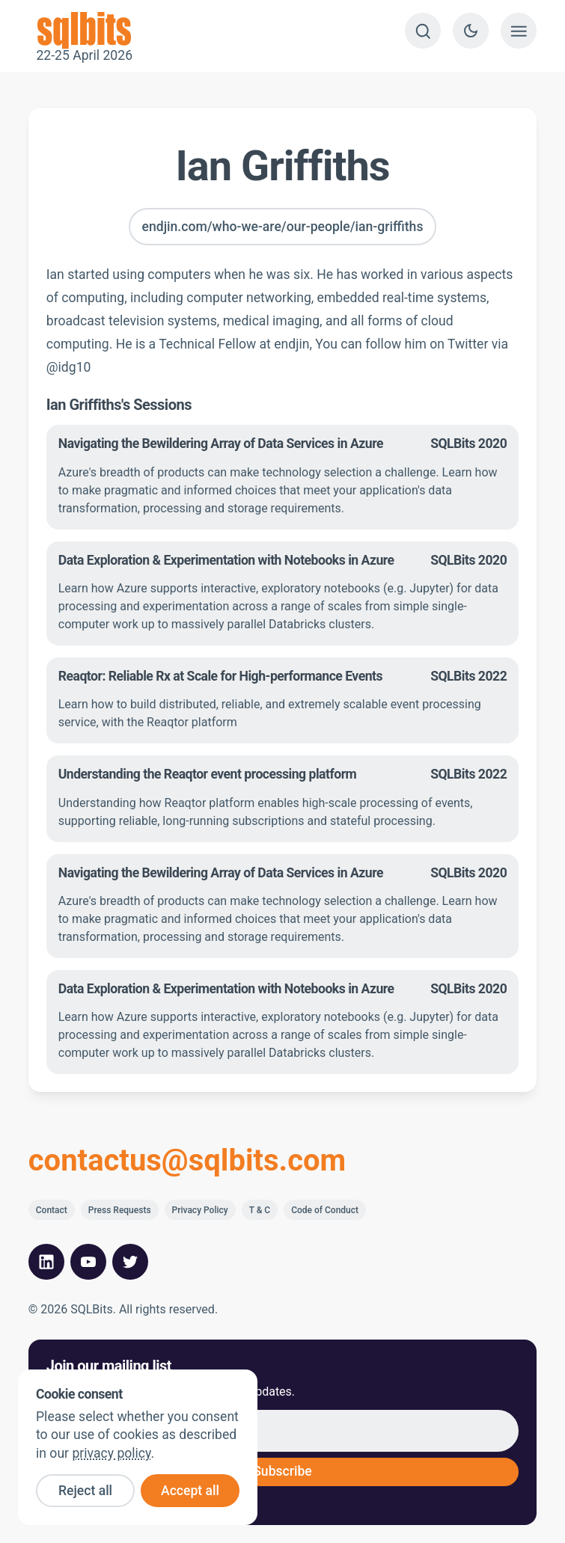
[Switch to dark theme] (471, 31)
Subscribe (282, 1471)
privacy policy (111, 1453)
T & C (260, 1210)
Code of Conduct (324, 1210)
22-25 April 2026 (84, 30)
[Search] (423, 31)
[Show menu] (519, 31)
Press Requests (119, 1210)
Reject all (85, 1490)
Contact (51, 1210)
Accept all (190, 1490)
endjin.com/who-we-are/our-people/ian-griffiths (283, 226)
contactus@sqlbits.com (187, 1161)
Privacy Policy (200, 1210)
